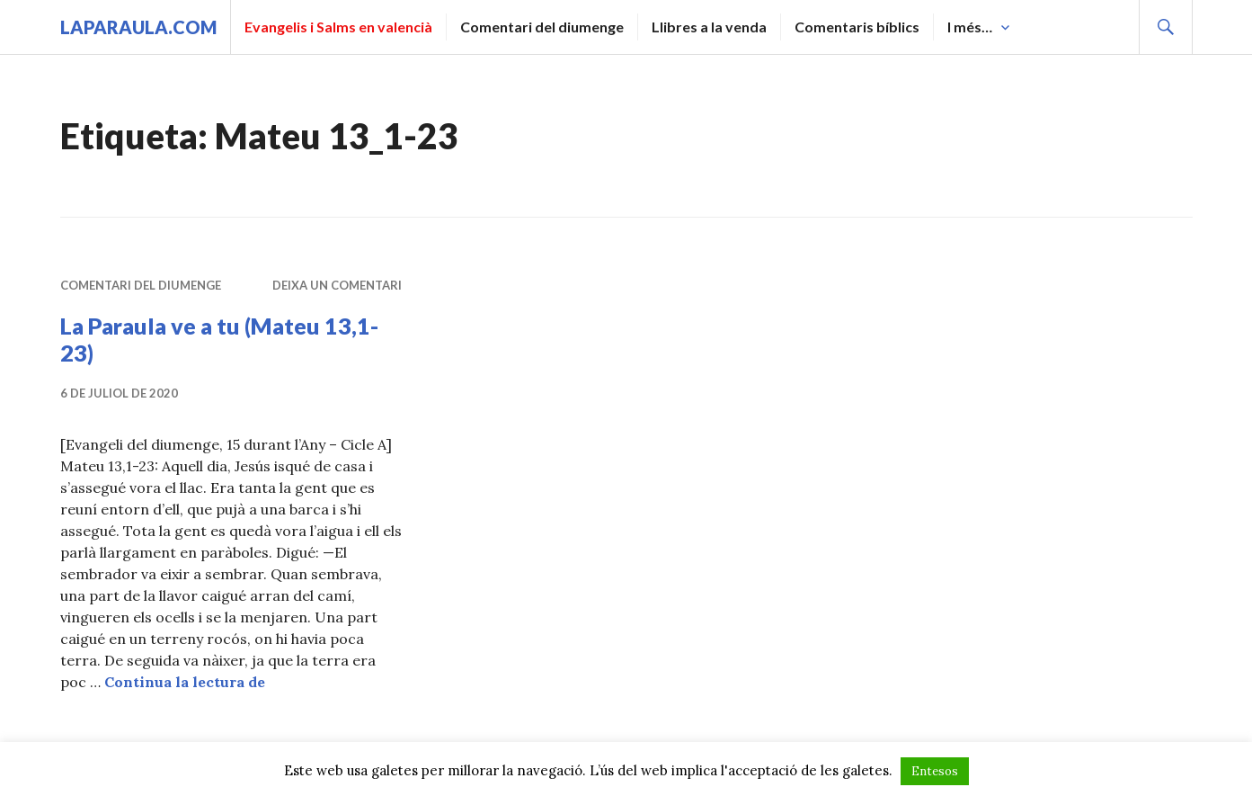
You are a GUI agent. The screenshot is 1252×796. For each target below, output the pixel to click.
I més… (969, 26)
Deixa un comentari (337, 285)
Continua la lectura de (184, 682)
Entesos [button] (934, 771)
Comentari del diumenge (542, 26)
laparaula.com (138, 27)
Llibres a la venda (709, 26)
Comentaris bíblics (857, 26)
